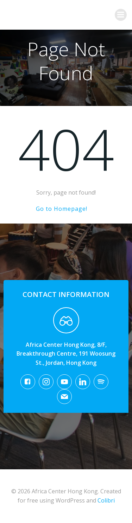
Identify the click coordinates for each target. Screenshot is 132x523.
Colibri (106, 500)
